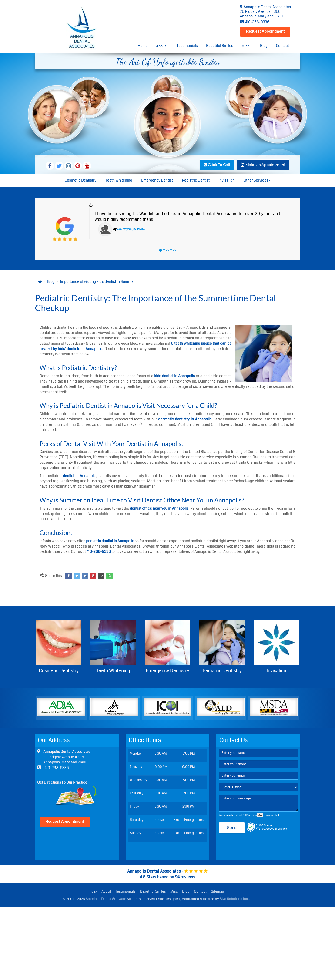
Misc (174, 891)
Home (143, 45)
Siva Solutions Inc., (235, 898)
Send (232, 828)
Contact (282, 45)
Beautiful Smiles (219, 45)
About (106, 891)
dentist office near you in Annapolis (159, 508)
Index (92, 891)
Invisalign (226, 180)
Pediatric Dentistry (222, 647)
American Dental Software (106, 898)
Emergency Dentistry (167, 647)
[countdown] (260, 815)
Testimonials (187, 45)
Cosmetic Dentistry (80, 180)
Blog (264, 45)
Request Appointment (265, 31)
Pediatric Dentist (196, 180)
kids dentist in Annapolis (174, 376)
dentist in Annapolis (79, 475)
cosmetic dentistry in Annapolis (184, 419)
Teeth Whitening (118, 180)
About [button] (162, 46)
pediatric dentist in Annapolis (110, 541)
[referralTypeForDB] (258, 787)
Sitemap (217, 891)
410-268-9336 (254, 22)
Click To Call (217, 164)
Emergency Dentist (157, 180)
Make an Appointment (263, 164)
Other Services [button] (257, 180)
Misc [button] (246, 46)
